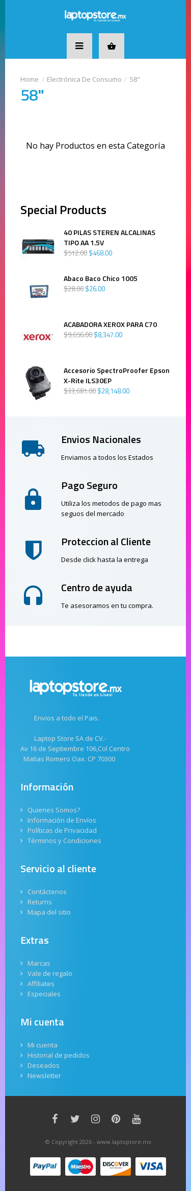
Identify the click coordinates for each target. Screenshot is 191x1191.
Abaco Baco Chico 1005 (101, 278)
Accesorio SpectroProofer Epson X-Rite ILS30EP (117, 375)
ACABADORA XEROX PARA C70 (110, 324)
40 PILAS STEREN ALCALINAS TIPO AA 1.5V (109, 237)
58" (135, 79)
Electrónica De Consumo (84, 79)
